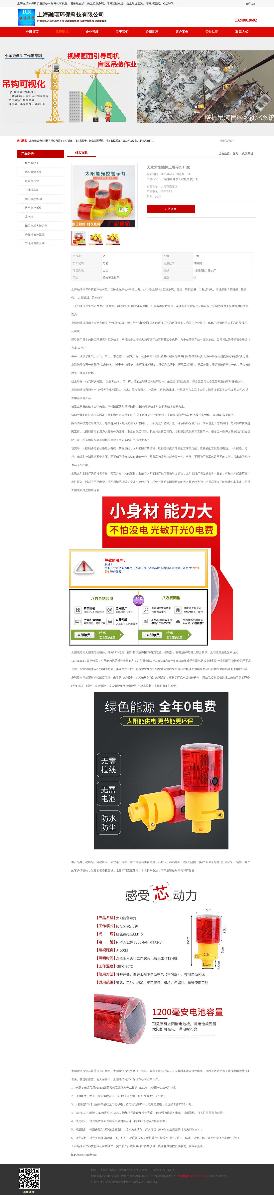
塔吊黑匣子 (32, 163)
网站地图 (152, 1181)
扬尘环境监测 (33, 198)
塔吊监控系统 (33, 207)
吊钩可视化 (32, 181)
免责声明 (126, 1181)
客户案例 (182, 31)
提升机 (194, 179)
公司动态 (152, 31)
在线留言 (170, 209)
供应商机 (62, 31)
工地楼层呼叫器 (35, 243)
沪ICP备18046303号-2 (162, 1175)
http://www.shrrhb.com (84, 1154)
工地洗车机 (32, 189)
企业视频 (92, 31)
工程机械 (166, 179)
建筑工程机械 (181, 179)
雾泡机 (29, 216)
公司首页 (32, 31)
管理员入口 (139, 1181)
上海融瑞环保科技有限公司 (192, 1175)
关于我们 (122, 31)
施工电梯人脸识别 (36, 225)
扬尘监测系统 (33, 172)
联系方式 (241, 31)
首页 (235, 153)
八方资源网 (113, 1181)
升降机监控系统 (35, 234)
